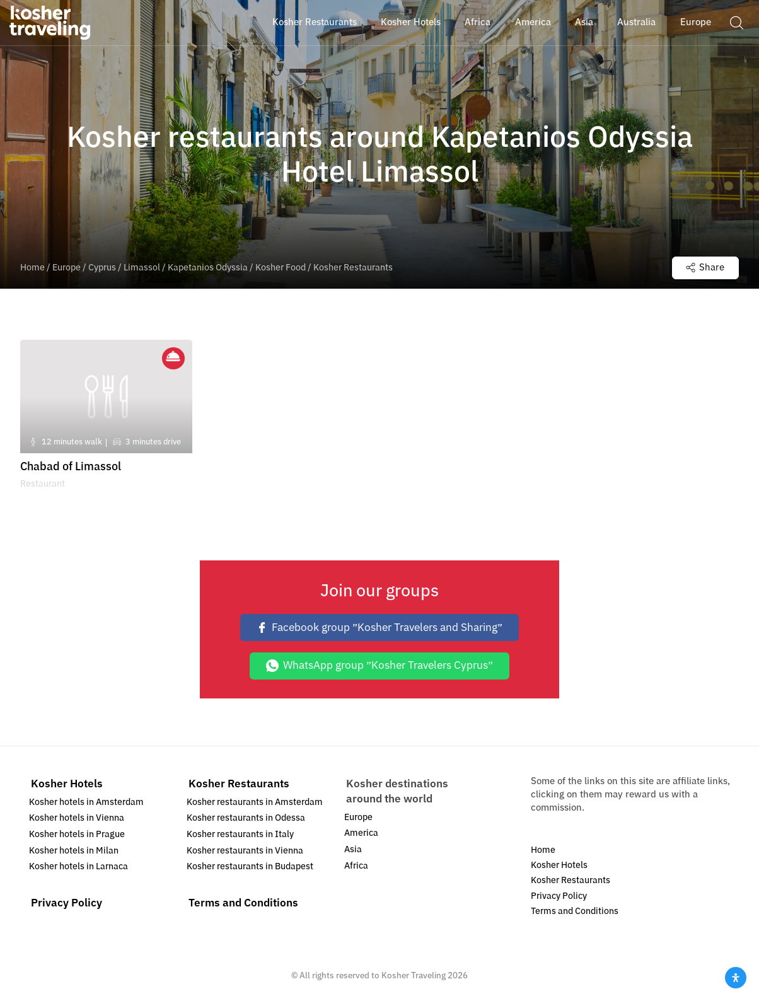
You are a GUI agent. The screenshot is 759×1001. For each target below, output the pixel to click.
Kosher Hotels (67, 784)
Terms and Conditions (243, 903)
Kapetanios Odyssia (208, 268)
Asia (353, 849)
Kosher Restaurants (238, 784)
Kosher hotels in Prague (77, 834)
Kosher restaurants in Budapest (250, 866)
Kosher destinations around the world (397, 791)
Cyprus (102, 268)
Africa (356, 866)
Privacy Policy (66, 903)
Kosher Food (280, 268)
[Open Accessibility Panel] (735, 977)
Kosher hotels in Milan (74, 851)
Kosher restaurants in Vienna (245, 851)
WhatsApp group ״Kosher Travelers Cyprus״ (379, 665)
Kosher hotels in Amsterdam (86, 802)
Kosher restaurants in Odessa (246, 818)
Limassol (142, 268)
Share (705, 267)
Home (32, 268)
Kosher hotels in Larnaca (78, 866)
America (361, 833)
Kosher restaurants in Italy (240, 834)
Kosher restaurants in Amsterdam (255, 802)
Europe (66, 268)
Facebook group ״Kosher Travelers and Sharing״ (379, 627)
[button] (736, 22)
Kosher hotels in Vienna (76, 818)
